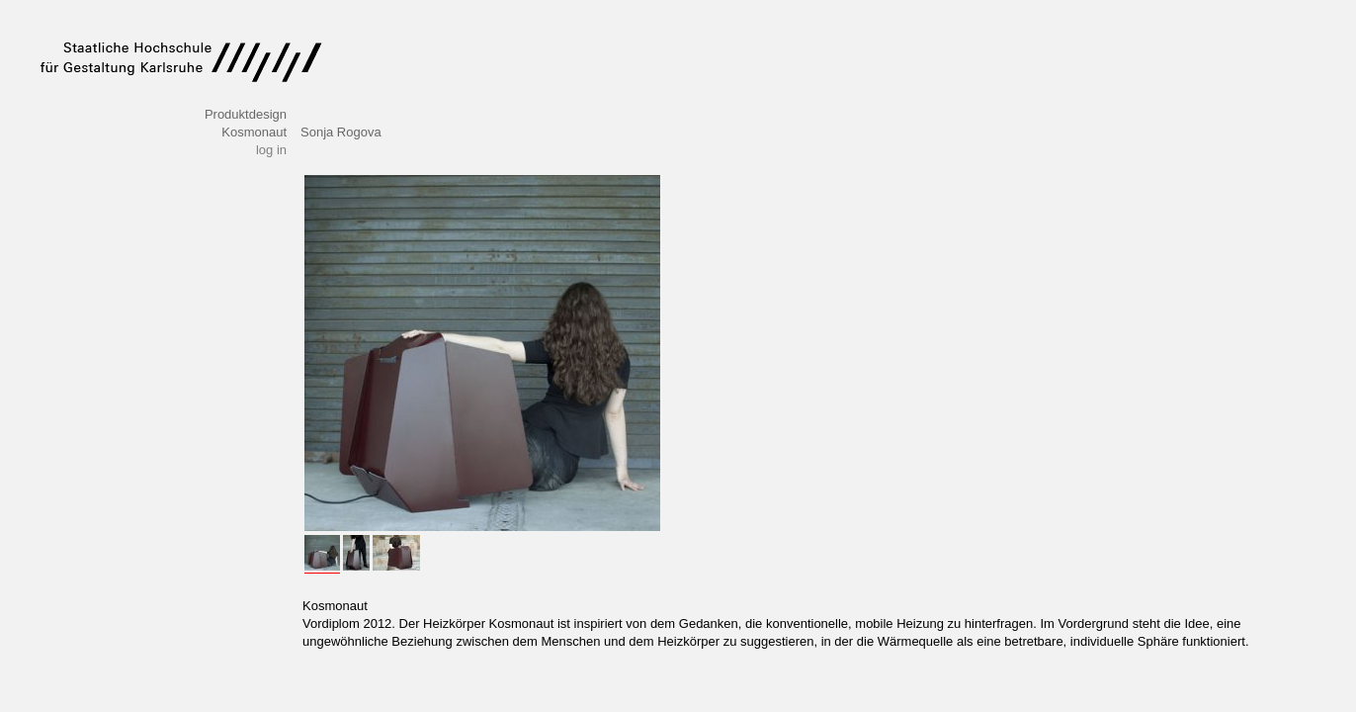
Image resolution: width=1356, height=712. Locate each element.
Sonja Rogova (340, 132)
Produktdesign (246, 114)
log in (271, 149)
